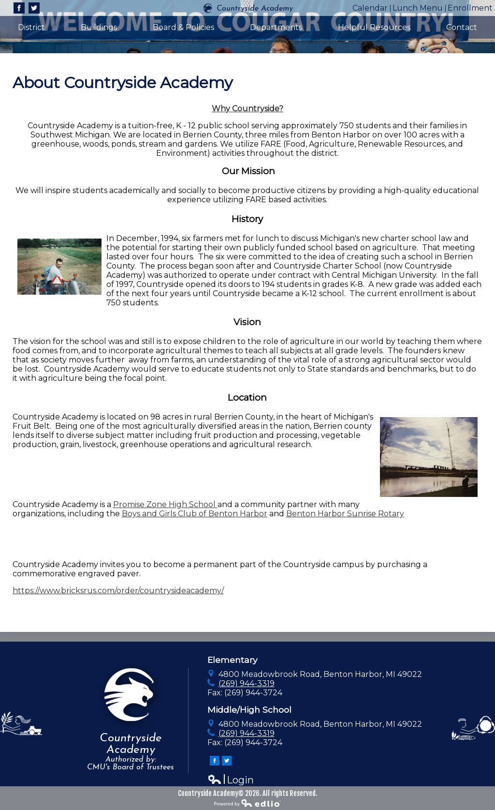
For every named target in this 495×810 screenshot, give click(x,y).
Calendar (370, 8)
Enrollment (470, 8)
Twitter (34, 9)
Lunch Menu (418, 8)
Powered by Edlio (247, 803)
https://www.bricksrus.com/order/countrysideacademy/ (118, 590)
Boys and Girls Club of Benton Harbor (194, 513)
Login (230, 780)
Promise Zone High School (165, 504)
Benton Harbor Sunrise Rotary (345, 513)
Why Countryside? (247, 108)
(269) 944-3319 (246, 683)
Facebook (19, 9)
